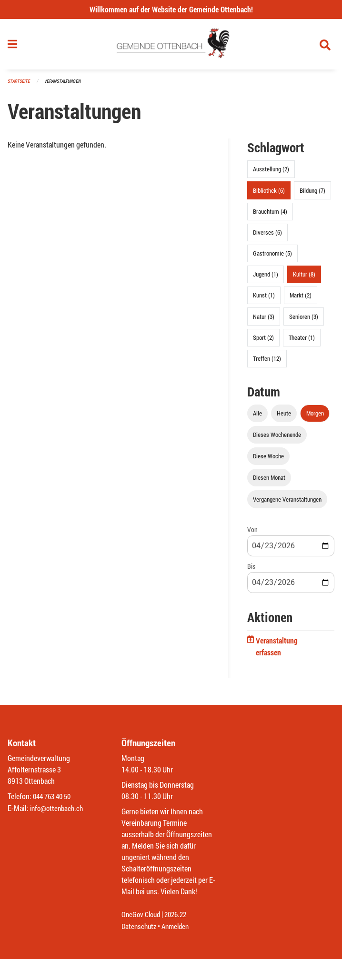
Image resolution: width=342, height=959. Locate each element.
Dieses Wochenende (277, 439)
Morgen (315, 417)
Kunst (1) (264, 299)
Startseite (20, 85)
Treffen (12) (267, 362)
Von (252, 533)
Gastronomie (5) (272, 257)
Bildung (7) (312, 194)
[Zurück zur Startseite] (171, 46)
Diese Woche (268, 460)
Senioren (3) (303, 320)
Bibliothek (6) (269, 194)
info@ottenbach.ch (58, 808)
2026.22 (179, 915)
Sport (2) (263, 341)
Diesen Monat (269, 481)
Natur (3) (263, 320)
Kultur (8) (304, 278)
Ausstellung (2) (271, 173)
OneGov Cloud (142, 915)
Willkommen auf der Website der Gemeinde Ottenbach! (171, 9)
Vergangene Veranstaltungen (287, 503)
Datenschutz (140, 926)
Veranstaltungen (67, 85)
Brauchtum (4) (270, 215)
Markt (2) (301, 299)
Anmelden (179, 926)
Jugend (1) (265, 278)
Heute (284, 417)
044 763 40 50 (54, 797)
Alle (257, 417)
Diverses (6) (267, 236)
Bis (251, 569)
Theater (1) (302, 341)
